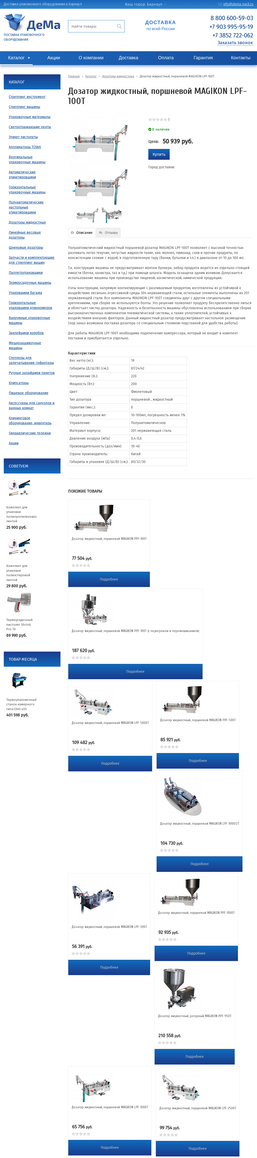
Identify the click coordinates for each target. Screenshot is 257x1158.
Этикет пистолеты (23, 137)
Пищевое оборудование (28, 393)
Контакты (240, 58)
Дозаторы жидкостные (27, 222)
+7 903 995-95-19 (231, 26)
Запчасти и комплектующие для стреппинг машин (31, 260)
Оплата (166, 58)
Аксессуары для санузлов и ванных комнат (31, 405)
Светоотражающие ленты (30, 127)
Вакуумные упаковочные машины (29, 320)
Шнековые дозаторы (26, 247)
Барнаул (154, 4)
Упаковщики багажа (25, 293)
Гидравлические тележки (30, 433)
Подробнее (109, 579)
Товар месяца (23, 659)
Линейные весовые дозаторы (25, 235)
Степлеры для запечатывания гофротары (31, 360)
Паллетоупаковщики (26, 273)
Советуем (18, 466)
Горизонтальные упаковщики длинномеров (30, 305)
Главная (74, 76)
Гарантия (203, 58)
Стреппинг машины (24, 107)
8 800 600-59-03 (232, 18)
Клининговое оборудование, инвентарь (30, 420)
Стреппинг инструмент (27, 97)
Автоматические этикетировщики (22, 174)
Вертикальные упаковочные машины (27, 159)
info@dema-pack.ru (238, 4)
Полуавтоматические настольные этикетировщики (26, 207)
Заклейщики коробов (26, 333)
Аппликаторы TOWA (25, 147)
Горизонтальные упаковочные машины (27, 189)
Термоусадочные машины (30, 283)
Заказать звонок (235, 42)
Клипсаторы (19, 383)
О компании (91, 58)
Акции (53, 58)
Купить (159, 154)
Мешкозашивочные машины (25, 345)
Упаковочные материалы (29, 117)
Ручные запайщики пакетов (32, 373)
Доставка (128, 58)
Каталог (16, 58)
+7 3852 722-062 (233, 35)
